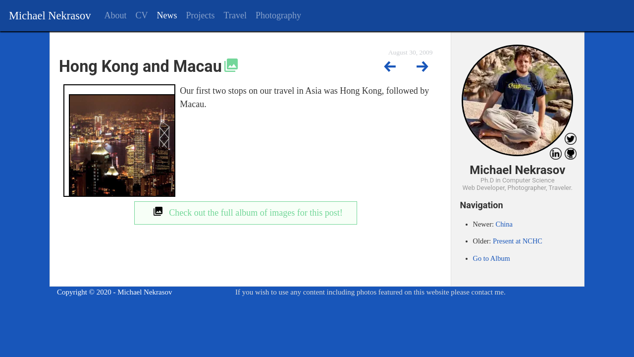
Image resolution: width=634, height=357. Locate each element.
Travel (235, 15)
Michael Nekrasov (50, 15)
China (504, 224)
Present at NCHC (517, 241)
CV (142, 15)
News (167, 15)
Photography (278, 15)
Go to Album (491, 258)
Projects (200, 15)
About (116, 15)
